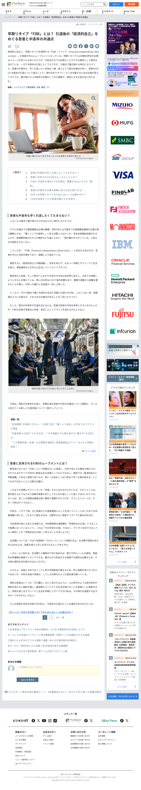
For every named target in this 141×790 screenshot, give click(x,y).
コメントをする (27, 679)
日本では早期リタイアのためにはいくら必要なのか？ (58, 194)
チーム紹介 (47, 735)
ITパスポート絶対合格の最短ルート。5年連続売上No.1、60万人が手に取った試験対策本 (54, 691)
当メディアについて (23, 763)
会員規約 (18, 747)
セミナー (8, 12)
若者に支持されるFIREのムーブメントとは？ (54, 177)
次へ (58, 617)
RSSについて (20, 755)
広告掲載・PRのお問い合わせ (121, 696)
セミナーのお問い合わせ (80, 739)
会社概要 (101, 735)
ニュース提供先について (25, 759)
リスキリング (65, 12)
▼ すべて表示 (89, 451)
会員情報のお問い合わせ (80, 743)
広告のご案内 (48, 739)
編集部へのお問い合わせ (80, 735)
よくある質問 (20, 739)
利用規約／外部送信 (23, 751)
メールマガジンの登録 (24, 735)
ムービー (46, 12)
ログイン (116, 4)
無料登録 (131, 4)
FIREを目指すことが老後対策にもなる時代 (53, 198)
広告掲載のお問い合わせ (80, 747)
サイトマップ (20, 743)
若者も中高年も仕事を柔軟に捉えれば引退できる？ (57, 190)
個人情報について (105, 743)
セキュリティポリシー (107, 739)
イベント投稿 (48, 743)
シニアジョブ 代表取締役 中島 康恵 (29, 87)
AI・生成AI (86, 12)
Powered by (37, 6)
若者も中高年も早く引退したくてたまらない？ (55, 172)
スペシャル (27, 12)
